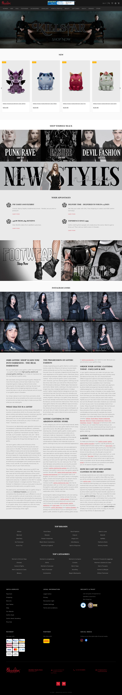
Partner (47, 632)
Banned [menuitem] (19, 535)
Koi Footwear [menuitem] (19, 542)
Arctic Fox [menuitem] (19, 545)
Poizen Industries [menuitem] (47, 538)
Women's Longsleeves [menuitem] (47, 559)
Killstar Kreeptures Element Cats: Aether (44, 103)
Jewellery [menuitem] (75, 569)
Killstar (88, 418)
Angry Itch (107, 420)
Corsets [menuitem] (74, 562)
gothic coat (87, 481)
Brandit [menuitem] (102, 535)
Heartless (83, 422)
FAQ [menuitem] (7, 608)
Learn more (16, 214)
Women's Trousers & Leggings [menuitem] (103, 559)
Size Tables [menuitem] (9, 604)
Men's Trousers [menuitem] (103, 566)
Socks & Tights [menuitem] (19, 566)
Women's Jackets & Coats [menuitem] (102, 562)
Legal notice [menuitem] (47, 594)
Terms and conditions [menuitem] (50, 608)
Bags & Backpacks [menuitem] (75, 573)
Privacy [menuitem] (45, 597)
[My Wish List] (112, 3)
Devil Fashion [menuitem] (75, 531)
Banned (82, 420)
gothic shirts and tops (64, 472)
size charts (109, 445)
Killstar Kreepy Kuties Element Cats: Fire (104, 103)
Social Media (86, 632)
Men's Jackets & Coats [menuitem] (19, 569)
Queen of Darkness (97, 420)
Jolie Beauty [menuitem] (75, 542)
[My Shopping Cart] (118, 3)
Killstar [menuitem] (19, 531)
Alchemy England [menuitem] (47, 545)
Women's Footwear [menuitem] (47, 566)
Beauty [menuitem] (19, 573)
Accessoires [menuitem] (47, 573)
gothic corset (102, 441)
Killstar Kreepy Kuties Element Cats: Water (75, 103)
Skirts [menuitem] (47, 562)
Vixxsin (89, 422)
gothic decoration (57, 507)
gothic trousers (89, 443)
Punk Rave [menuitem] (47, 531)
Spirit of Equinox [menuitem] (75, 545)
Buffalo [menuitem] (103, 538)
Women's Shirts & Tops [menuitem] (19, 559)
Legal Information (51, 589)
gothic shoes (64, 499)
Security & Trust (88, 589)
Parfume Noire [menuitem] (102, 542)
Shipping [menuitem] (9, 597)
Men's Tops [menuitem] (75, 566)
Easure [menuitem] (75, 535)
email (82, 462)
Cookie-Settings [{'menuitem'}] (48, 604)
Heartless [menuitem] (19, 538)
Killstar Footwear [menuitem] (102, 573)
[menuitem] (104, 3)
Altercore (96, 422)
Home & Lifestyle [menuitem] (102, 569)
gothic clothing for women (58, 468)
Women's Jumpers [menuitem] (75, 559)
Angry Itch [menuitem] (75, 538)
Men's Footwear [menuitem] (47, 569)
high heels (56, 505)
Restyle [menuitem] (47, 535)
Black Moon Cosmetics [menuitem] (47, 542)
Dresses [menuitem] (19, 562)
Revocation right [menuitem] (48, 601)
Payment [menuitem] (9, 594)
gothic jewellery (71, 507)
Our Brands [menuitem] (10, 611)
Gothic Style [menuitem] (10, 615)
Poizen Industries (104, 418)
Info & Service (12, 589)
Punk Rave (94, 418)
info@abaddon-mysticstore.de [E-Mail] (102, 670)
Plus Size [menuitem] (9, 622)
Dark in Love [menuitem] (103, 531)
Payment (10, 632)
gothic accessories (88, 360)
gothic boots (64, 503)
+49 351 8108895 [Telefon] (80, 670)
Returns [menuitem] (9, 601)
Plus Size (91, 456)
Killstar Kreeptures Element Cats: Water (14, 103)
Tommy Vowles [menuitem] (103, 545)
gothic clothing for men (61, 483)
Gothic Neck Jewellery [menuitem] (13, 618)
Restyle (88, 420)
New (61, 55)
